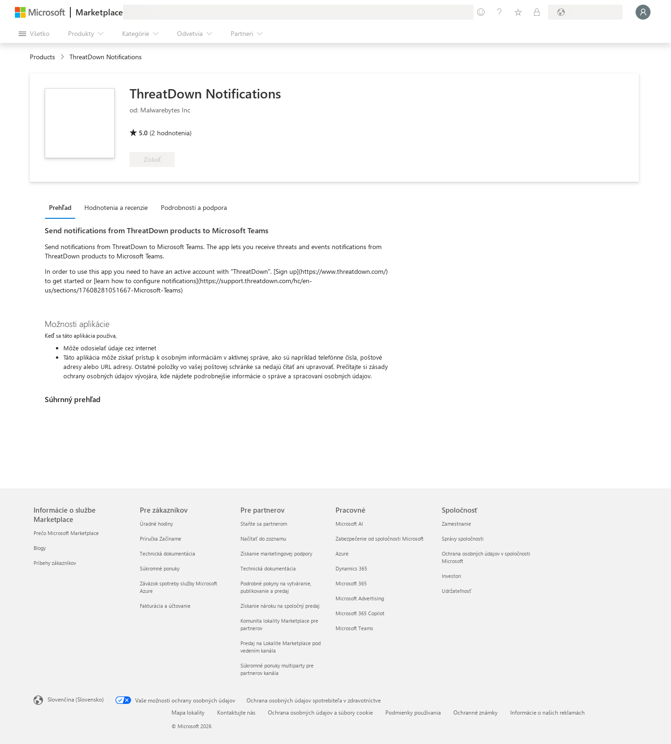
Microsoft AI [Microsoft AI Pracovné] (349, 523)
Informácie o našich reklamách (547, 712)
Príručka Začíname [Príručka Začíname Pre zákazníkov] (160, 538)
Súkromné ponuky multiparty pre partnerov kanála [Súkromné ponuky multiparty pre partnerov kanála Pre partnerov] (277, 669)
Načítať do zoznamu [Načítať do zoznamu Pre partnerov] (263, 538)
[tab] (62, 207)
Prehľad (60, 207)
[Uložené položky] (518, 12)
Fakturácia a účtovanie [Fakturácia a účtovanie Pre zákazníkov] (165, 605)
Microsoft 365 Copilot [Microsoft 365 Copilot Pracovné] (360, 613)
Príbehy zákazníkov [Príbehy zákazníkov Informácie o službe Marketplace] (55, 562)
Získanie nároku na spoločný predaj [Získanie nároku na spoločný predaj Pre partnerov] (280, 605)
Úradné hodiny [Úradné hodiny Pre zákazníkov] (156, 523)
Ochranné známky (475, 712)
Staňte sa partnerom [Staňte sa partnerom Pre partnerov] (263, 523)
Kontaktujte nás (236, 712)
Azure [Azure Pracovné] (342, 553)
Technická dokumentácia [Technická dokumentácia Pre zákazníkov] (167, 553)
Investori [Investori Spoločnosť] (451, 575)
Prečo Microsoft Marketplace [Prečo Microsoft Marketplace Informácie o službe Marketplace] (66, 532)
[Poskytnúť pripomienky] (480, 12)
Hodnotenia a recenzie (116, 207)
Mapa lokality (188, 712)
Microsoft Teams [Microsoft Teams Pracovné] (354, 628)
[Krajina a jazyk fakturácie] (585, 12)
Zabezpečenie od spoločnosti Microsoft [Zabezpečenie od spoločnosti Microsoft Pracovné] (380, 538)
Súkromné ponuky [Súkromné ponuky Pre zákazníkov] (159, 568)
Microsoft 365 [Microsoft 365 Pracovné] (351, 583)
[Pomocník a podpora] (499, 12)
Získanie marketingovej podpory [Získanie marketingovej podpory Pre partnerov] (276, 553)
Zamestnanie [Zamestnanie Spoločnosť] (456, 523)
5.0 (143, 132)
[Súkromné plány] (536, 12)
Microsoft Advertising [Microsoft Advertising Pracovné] (360, 598)
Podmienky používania (413, 712)
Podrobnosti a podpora (194, 207)
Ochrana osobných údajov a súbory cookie (320, 712)
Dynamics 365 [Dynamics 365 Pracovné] (351, 568)
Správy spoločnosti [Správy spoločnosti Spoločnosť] (463, 538)
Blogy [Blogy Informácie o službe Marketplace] (40, 547)
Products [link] (42, 56)
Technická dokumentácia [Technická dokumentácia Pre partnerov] (268, 568)
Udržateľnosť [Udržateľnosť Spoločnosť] (457, 590)
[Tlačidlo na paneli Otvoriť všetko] (34, 33)
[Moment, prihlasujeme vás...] (643, 12)
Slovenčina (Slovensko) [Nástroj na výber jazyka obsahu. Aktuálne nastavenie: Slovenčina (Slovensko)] (76, 699)
